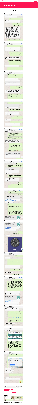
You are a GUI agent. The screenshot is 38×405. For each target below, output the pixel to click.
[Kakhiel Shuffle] (35, 1)
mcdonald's (21, 386)
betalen (5, 386)
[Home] (2, 1)
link (16, 386)
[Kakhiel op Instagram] (30, 1)
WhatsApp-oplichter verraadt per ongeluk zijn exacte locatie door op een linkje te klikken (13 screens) (13, 10)
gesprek (12, 386)
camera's (8, 386)
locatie (18, 386)
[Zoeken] (33, 1)
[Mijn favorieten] (32, 1)
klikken (14, 386)
